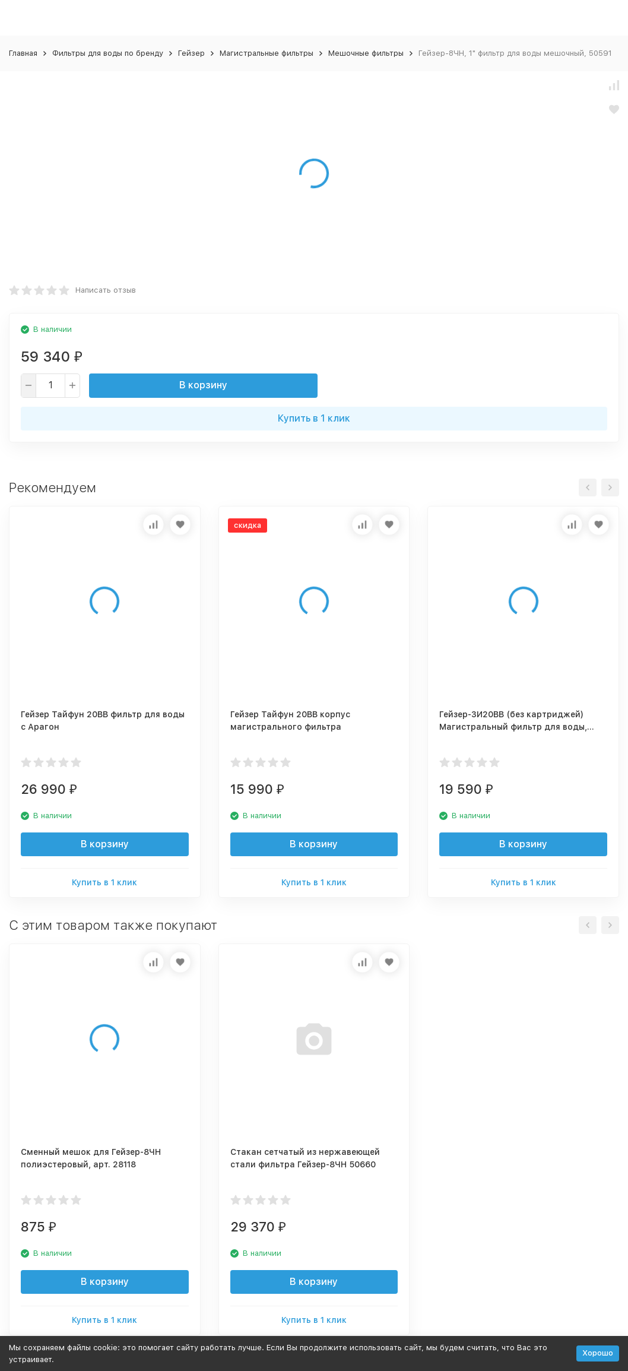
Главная (23, 53)
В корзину (203, 385)
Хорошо (597, 1352)
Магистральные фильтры (266, 53)
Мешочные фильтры (366, 53)
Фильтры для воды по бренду (107, 53)
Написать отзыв (105, 290)
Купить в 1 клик (314, 418)
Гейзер (191, 53)
